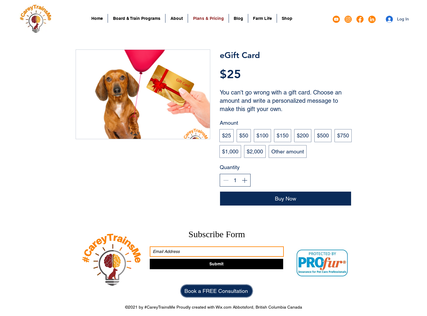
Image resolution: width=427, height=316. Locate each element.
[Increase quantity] (244, 180)
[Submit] (216, 264)
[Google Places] (336, 19)
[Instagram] (348, 19)
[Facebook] (360, 19)
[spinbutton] (235, 180)
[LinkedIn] (371, 19)
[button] (136, 18)
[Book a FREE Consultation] (216, 291)
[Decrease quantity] (226, 180)
